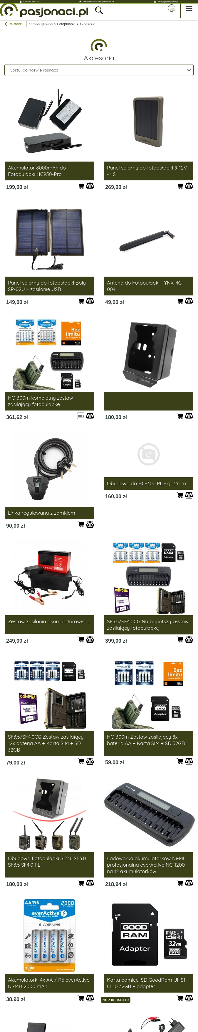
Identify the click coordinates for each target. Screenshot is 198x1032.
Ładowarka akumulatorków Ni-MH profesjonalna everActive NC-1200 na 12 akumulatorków (147, 864)
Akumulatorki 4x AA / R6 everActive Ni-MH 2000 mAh (49, 983)
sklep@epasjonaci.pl (168, 1)
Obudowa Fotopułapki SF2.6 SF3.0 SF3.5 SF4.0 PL (47, 861)
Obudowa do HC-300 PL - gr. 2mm (146, 483)
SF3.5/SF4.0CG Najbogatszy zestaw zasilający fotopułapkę (148, 624)
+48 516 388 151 (31, 1)
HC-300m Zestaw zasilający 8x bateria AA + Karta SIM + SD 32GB (146, 740)
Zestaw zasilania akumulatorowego (49, 621)
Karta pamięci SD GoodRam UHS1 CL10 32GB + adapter (146, 983)
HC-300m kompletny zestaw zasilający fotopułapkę (40, 401)
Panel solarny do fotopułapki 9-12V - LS (147, 170)
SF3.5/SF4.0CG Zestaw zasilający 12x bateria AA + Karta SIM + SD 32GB (46, 743)
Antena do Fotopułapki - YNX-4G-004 (145, 286)
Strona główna (41, 24)
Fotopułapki (66, 24)
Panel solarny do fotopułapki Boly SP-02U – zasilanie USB (47, 286)
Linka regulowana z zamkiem (41, 513)
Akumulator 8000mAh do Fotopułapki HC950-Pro (37, 170)
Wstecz (13, 24)
